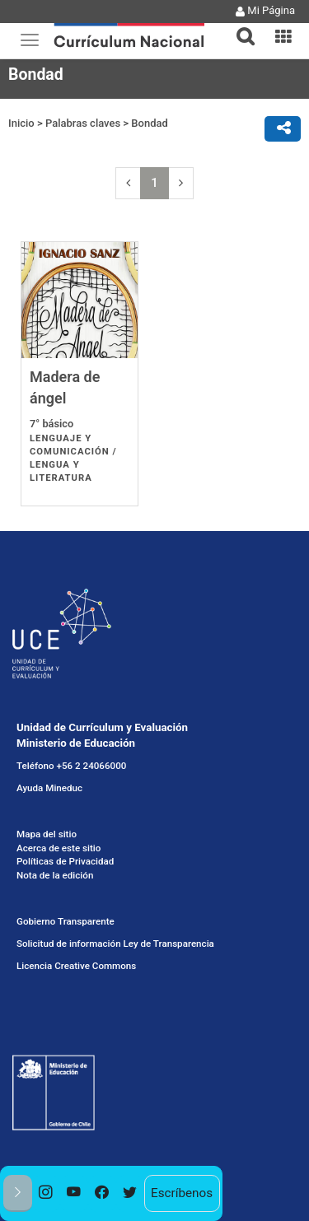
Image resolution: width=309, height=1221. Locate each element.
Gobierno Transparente (65, 921)
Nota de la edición (54, 875)
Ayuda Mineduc (49, 788)
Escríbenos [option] (182, 1193)
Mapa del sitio (46, 834)
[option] (46, 1193)
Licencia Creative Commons (76, 966)
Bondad (149, 123)
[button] (239, 26)
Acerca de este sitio (58, 848)
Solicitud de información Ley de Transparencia (115, 943)
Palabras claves (82, 123)
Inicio (21, 123)
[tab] (239, 26)
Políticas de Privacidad (65, 861)
